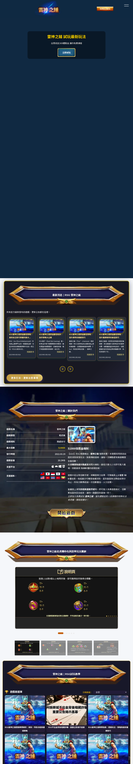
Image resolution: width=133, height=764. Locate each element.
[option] (21, 303)
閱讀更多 (30, 318)
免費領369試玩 (39, 9)
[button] (126, 5)
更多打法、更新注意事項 (24, 344)
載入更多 (25, 723)
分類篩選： (87, 639)
